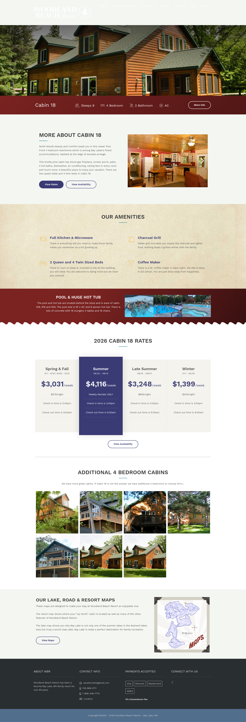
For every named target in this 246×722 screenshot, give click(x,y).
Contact (205, 5)
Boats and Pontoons (124, 5)
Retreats (180, 5)
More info (199, 105)
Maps (193, 5)
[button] (133, 161)
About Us (165, 5)
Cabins (104, 5)
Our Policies (148, 5)
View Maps (48, 640)
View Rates (51, 184)
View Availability (81, 184)
